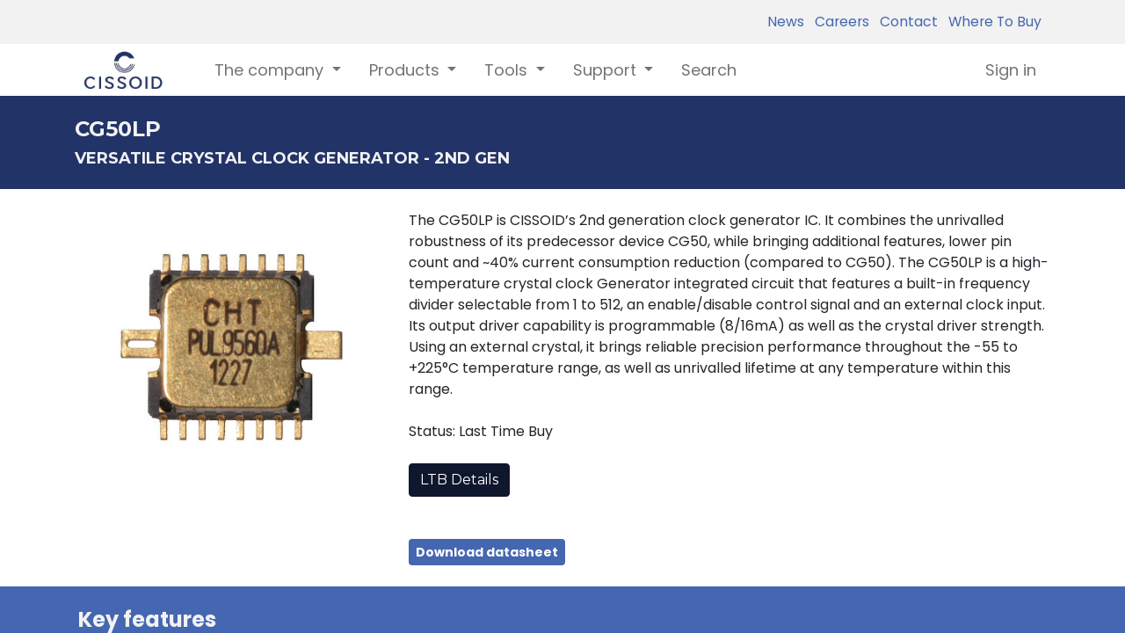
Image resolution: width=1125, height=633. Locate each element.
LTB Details (459, 479)
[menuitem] (709, 70)
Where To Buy (991, 21)
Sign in (1010, 70)
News (785, 21)
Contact (905, 21)
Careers (838, 21)
